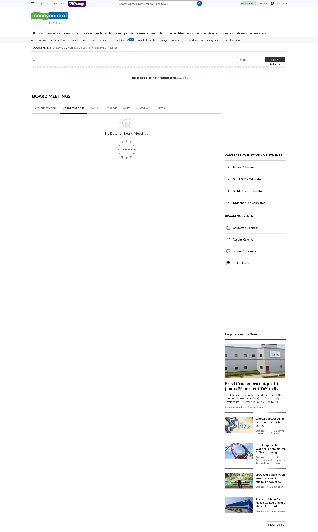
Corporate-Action (88, 47)
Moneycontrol (58, 47)
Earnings (162, 40)
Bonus (94, 107)
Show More (276, 524)
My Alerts (248, 3)
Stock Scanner (233, 40)
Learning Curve (124, 33)
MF (190, 33)
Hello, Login (281, 3)
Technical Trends (145, 40)
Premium (263, 3)
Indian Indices (58, 40)
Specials (59, 3)
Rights (161, 107)
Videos (241, 33)
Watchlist (157, 33)
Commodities (175, 33)
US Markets (191, 40)
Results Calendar (240, 239)
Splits (126, 107)
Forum (228, 33)
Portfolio (142, 33)
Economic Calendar (79, 40)
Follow (274, 59)
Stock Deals (176, 40)
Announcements (46, 107)
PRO (41, 33)
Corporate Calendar (242, 227)
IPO (94, 40)
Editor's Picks (84, 33)
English (43, 3)
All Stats (103, 40)
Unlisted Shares (122, 40)
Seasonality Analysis (212, 40)
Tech (99, 33)
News (68, 33)
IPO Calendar (238, 263)
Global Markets (39, 40)
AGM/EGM (143, 107)
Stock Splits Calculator (247, 179)
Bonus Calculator (244, 167)
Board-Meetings (109, 47)
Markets (54, 33)
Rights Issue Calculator (248, 191)
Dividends (111, 107)
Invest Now (258, 33)
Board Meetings (73, 107)
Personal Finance (208, 33)
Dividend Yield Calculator (249, 202)
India (108, 33)
